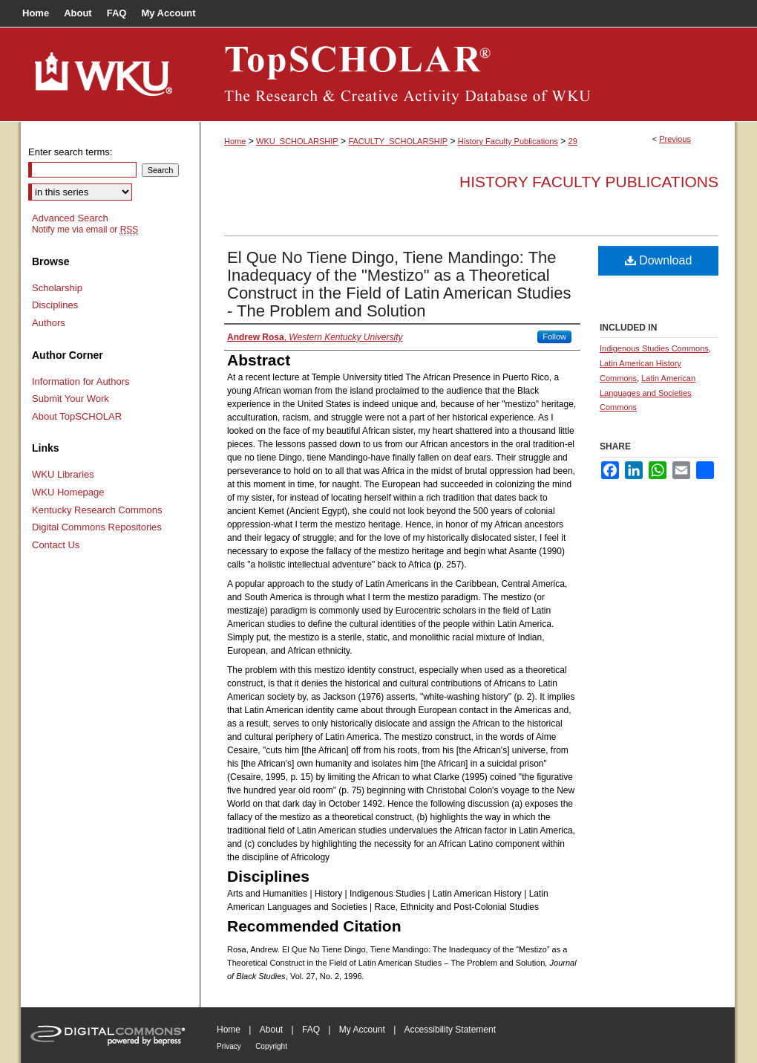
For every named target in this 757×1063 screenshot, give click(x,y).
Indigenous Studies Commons (654, 348)
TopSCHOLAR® (467, 74)
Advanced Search (70, 218)
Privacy (229, 1046)
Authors (48, 322)
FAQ (311, 1029)
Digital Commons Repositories (97, 527)
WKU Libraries (63, 474)
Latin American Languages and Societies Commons (647, 393)
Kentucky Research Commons (97, 510)
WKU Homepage (68, 492)
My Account (362, 1029)
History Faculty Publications (508, 141)
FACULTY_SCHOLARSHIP (398, 141)
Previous (675, 138)
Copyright (271, 1046)
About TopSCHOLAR (77, 416)
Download (658, 260)
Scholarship (57, 287)
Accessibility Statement (450, 1029)
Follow (554, 336)
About (271, 1029)
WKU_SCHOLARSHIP (297, 141)
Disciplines (55, 305)
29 (572, 141)
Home (235, 141)
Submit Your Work (70, 398)
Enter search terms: (70, 151)
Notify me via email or (85, 229)
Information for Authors (81, 381)
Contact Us (55, 544)
